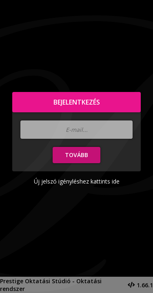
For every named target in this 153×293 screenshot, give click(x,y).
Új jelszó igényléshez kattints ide (77, 181)
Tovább (76, 155)
